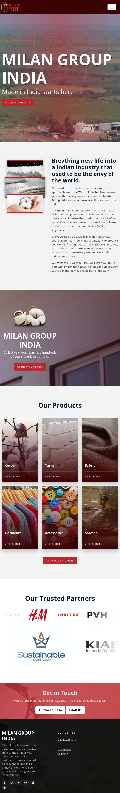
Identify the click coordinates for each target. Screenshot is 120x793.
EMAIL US (75, 717)
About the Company (30, 367)
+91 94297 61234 (50, 717)
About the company (18, 102)
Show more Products (60, 568)
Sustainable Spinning (64, 759)
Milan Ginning (68, 747)
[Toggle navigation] (112, 7)
